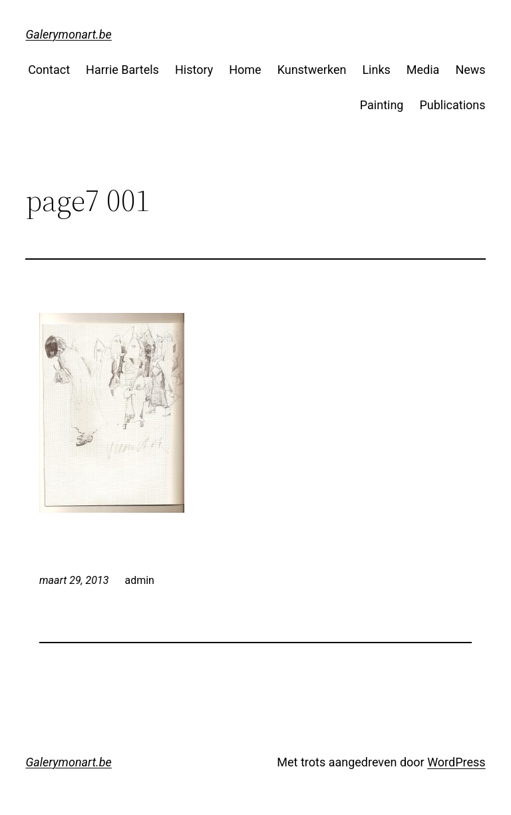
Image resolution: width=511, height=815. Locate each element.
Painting (382, 105)
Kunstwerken (312, 70)
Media (423, 70)
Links (376, 70)
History (194, 70)
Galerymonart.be (68, 34)
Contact (49, 70)
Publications (452, 105)
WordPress (456, 762)
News (470, 70)
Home (245, 70)
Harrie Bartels (122, 70)
